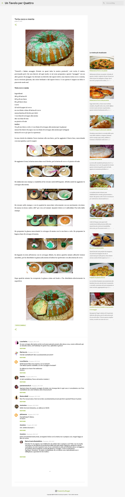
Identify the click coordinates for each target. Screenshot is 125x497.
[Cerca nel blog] (114, 3)
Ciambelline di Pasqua (96, 218)
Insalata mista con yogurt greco (99, 189)
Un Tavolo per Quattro (19, 3)
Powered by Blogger (62, 491)
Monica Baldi (24, 396)
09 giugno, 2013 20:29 (32, 405)
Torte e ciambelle (20, 325)
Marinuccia (23, 352)
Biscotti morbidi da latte (97, 248)
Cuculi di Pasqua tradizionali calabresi (100, 130)
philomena (23, 414)
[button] (16, 25)
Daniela (22, 376)
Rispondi (23, 348)
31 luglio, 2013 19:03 (31, 425)
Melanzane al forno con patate (98, 70)
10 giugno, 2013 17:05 (33, 414)
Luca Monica (24, 361)
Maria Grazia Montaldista (33, 441)
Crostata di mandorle (96, 159)
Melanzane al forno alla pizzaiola (99, 100)
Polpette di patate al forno (97, 277)
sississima (23, 405)
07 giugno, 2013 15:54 (33, 352)
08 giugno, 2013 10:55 (34, 396)
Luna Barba (23, 341)
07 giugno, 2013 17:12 (31, 376)
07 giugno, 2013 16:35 (34, 361)
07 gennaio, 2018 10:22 (48, 441)
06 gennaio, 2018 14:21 (32, 434)
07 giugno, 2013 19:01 (37, 385)
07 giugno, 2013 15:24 (33, 341)
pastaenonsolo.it (25, 385)
